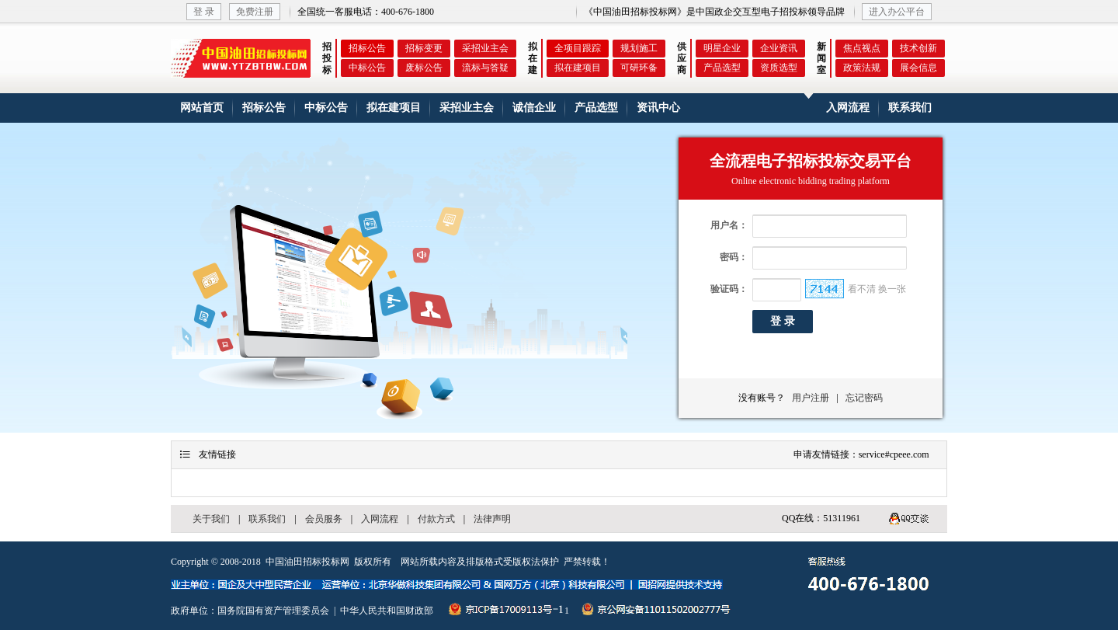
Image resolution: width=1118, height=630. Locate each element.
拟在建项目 (577, 67)
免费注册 (254, 11)
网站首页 (202, 107)
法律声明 (492, 518)
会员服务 (323, 518)
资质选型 (778, 67)
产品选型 (722, 67)
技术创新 (918, 48)
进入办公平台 (897, 11)
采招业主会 (485, 48)
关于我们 (211, 518)
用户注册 (808, 397)
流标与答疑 (485, 67)
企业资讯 (778, 48)
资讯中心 (658, 107)
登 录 (203, 11)
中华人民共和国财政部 (386, 610)
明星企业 (722, 48)
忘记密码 (864, 397)
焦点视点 (861, 48)
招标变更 (424, 48)
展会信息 (918, 67)
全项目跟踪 (577, 48)
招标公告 (367, 48)
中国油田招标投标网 (307, 561)
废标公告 (424, 67)
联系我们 (910, 107)
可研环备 (639, 67)
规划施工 (639, 48)
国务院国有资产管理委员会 (273, 610)
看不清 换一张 (877, 289)
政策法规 (861, 67)
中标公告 (367, 67)
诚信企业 (534, 107)
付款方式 (436, 518)
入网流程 (848, 107)
